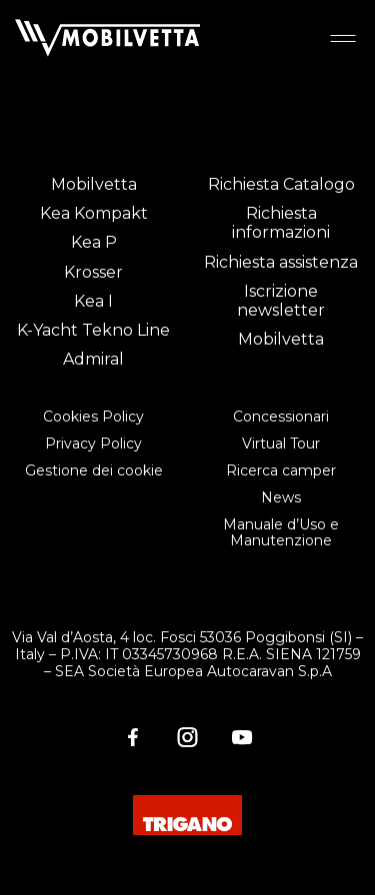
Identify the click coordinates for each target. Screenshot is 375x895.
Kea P (94, 242)
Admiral (93, 359)
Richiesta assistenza (281, 262)
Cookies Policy (93, 417)
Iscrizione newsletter (281, 301)
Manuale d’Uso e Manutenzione (281, 532)
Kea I (93, 301)
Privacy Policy (93, 443)
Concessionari (281, 417)
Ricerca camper (281, 470)
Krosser (93, 272)
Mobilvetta (94, 184)
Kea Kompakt (94, 213)
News (281, 497)
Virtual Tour (281, 443)
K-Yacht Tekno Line (93, 330)
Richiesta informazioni (281, 223)
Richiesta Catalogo (281, 184)
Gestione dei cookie (94, 470)
